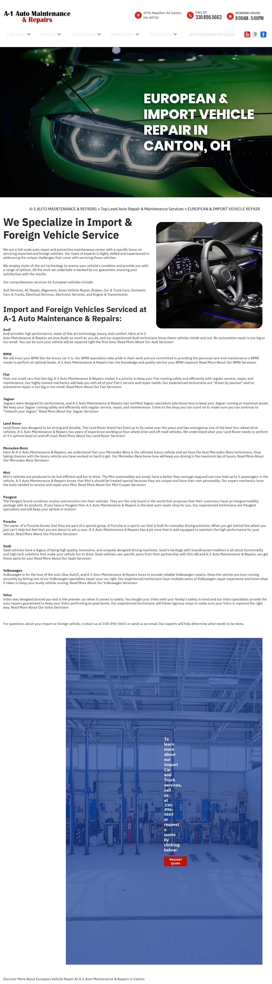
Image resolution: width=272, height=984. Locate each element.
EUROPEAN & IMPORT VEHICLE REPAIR (224, 208)
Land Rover (12, 423)
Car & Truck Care (116, 290)
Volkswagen (12, 570)
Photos (48, 34)
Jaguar (8, 399)
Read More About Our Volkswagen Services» (103, 583)
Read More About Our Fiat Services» (94, 387)
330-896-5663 (209, 17)
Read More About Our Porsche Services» (47, 534)
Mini (6, 472)
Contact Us (160, 34)
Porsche (9, 521)
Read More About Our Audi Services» (146, 342)
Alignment (49, 290)
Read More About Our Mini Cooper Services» (112, 485)
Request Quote (175, 861)
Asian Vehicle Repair (74, 290)
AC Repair (32, 290)
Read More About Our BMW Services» (227, 362)
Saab (7, 546)
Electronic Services (70, 294)
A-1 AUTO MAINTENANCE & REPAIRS (63, 208)
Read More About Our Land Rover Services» (92, 436)
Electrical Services (40, 294)
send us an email (144, 624)
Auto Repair (83, 34)
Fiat (6, 374)
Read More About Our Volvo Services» (40, 607)
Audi (7, 329)
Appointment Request (212, 34)
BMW (7, 354)
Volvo (7, 595)
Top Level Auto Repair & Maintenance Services (142, 208)
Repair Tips (122, 34)
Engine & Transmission (110, 294)
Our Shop (16, 34)
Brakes (96, 290)
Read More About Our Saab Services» (62, 558)
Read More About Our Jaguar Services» (69, 411)
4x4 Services (13, 290)
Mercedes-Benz (15, 448)
